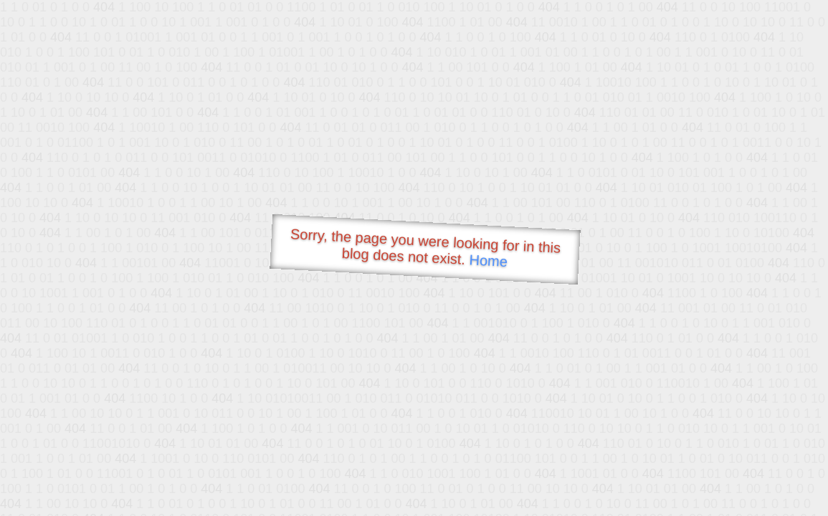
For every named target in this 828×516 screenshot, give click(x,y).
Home (488, 260)
